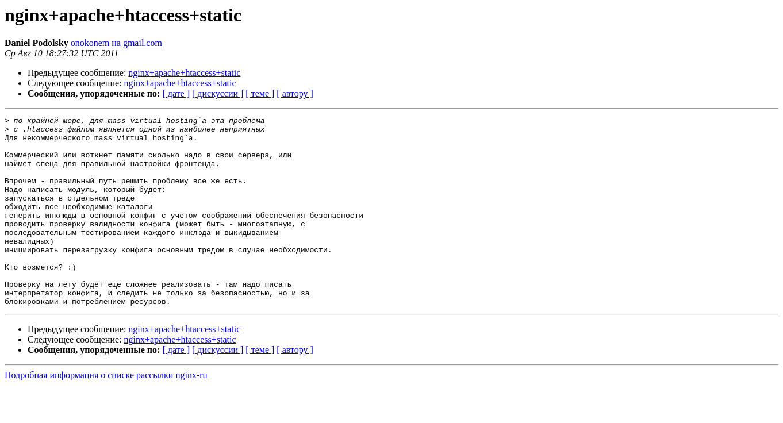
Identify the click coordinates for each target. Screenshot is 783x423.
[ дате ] (176, 93)
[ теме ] (259, 93)
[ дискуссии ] (217, 93)
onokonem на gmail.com (116, 43)
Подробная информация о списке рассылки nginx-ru (106, 413)
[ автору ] (295, 93)
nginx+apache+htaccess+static (184, 73)
